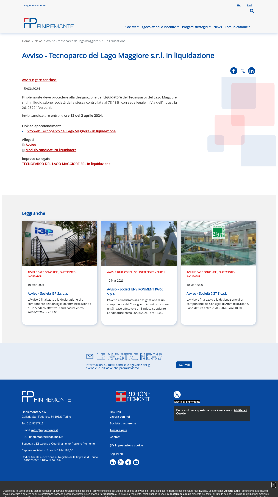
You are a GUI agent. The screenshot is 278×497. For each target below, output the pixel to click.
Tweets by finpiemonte (187, 401)
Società (130, 27)
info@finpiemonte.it (44, 430)
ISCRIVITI (184, 365)
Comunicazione (236, 27)
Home (26, 41)
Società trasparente (123, 423)
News (217, 27)
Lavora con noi (120, 416)
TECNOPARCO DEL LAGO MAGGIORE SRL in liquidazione (66, 163)
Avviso (31, 144)
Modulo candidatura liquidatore (51, 150)
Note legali (103, 484)
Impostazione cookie (129, 445)
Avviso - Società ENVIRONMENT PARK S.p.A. (135, 291)
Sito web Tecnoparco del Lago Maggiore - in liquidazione (71, 131)
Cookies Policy (80, 484)
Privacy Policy (54, 484)
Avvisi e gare (118, 430)
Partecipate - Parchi (152, 272)
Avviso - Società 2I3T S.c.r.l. (207, 293)
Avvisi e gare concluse (39, 80)
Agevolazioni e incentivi (158, 27)
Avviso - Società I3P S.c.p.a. (48, 293)
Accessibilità (30, 484)
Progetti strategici (195, 27)
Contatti (115, 436)
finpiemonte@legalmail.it (46, 436)
